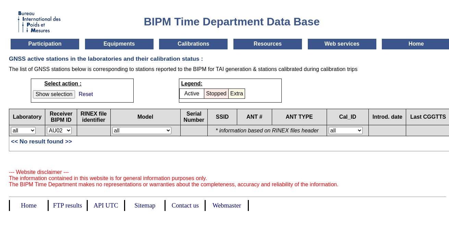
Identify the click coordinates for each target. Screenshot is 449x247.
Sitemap (144, 205)
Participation (45, 44)
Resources (268, 44)
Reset (85, 94)
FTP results (67, 205)
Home (416, 44)
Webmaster (227, 205)
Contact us (185, 205)
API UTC (106, 205)
